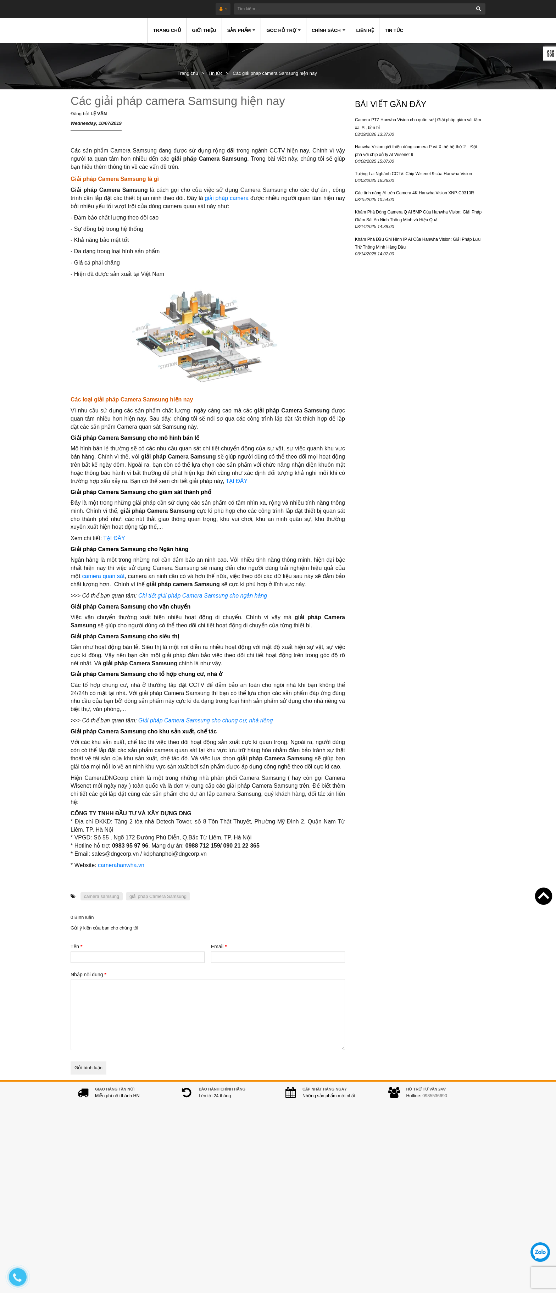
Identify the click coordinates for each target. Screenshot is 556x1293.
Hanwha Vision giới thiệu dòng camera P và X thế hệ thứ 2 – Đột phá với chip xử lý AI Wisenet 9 (416, 150)
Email (219, 946)
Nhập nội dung (88, 974)
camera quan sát (103, 576)
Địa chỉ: (186, 1167)
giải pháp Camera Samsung (158, 896)
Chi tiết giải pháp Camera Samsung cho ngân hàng (202, 596)
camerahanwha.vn (121, 865)
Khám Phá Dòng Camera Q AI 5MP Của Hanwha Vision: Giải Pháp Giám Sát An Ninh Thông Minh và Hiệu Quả (418, 216)
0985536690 (434, 1102)
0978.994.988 (228, 1214)
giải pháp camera (227, 198)
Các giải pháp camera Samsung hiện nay (178, 100)
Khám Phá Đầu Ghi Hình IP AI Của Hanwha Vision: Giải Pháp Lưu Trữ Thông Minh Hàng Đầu (417, 243)
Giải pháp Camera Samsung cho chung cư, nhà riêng (205, 720)
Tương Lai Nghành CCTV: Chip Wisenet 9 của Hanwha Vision (413, 173)
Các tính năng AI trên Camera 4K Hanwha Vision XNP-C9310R (414, 192)
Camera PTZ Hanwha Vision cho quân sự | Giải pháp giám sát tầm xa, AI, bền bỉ (418, 123)
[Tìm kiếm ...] (298, 9)
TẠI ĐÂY (237, 481)
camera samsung (101, 896)
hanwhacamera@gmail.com (225, 1225)
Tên (76, 946)
